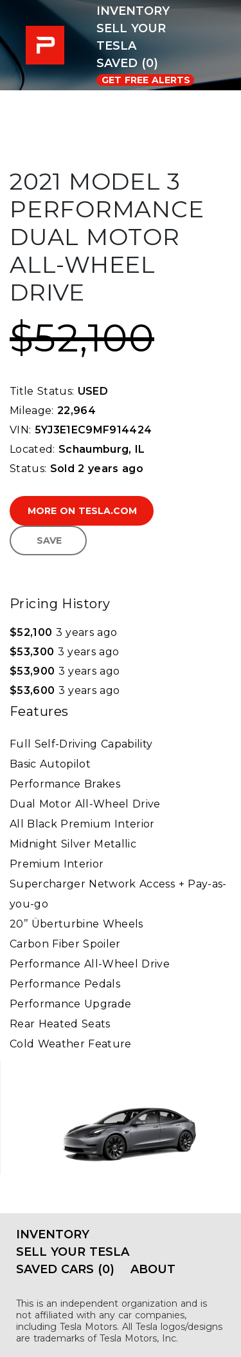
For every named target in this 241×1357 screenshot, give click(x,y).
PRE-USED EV (48, 45)
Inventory (133, 11)
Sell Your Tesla (131, 37)
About (152, 1269)
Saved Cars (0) (65, 1269)
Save (49, 540)
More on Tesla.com (82, 511)
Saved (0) (127, 63)
